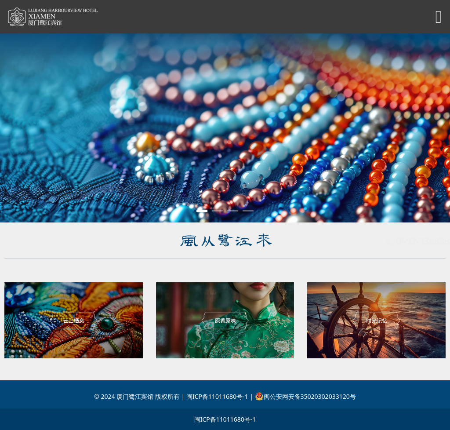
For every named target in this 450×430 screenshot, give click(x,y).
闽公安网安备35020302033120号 (305, 396)
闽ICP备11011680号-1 (225, 419)
